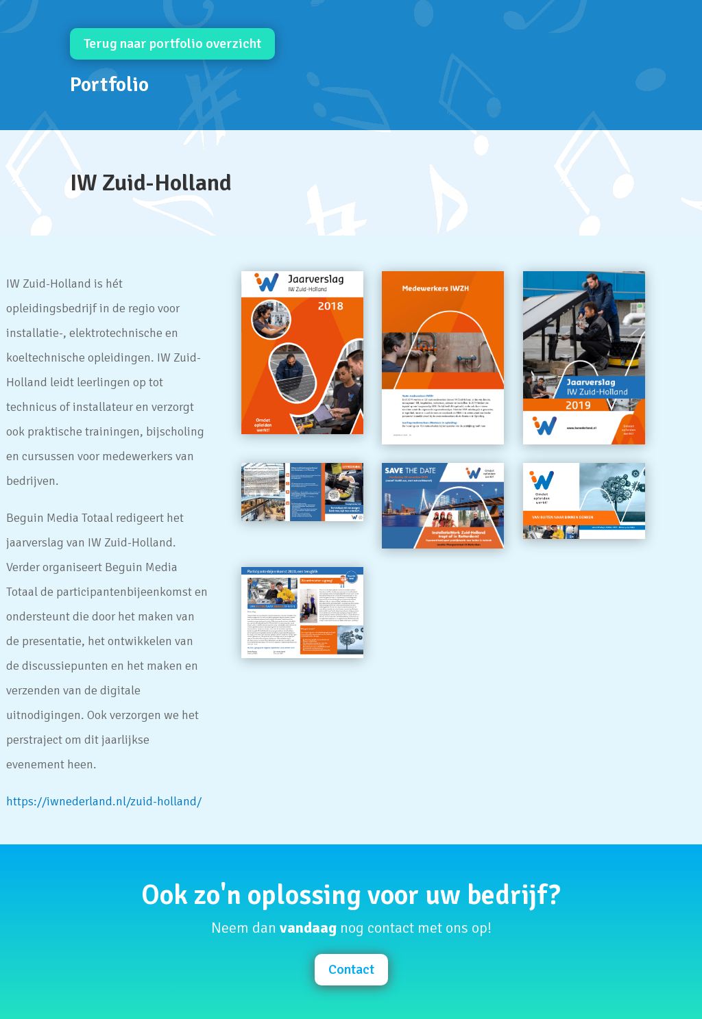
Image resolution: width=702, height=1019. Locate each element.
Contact (351, 969)
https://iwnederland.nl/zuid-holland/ (104, 801)
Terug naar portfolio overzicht (172, 43)
